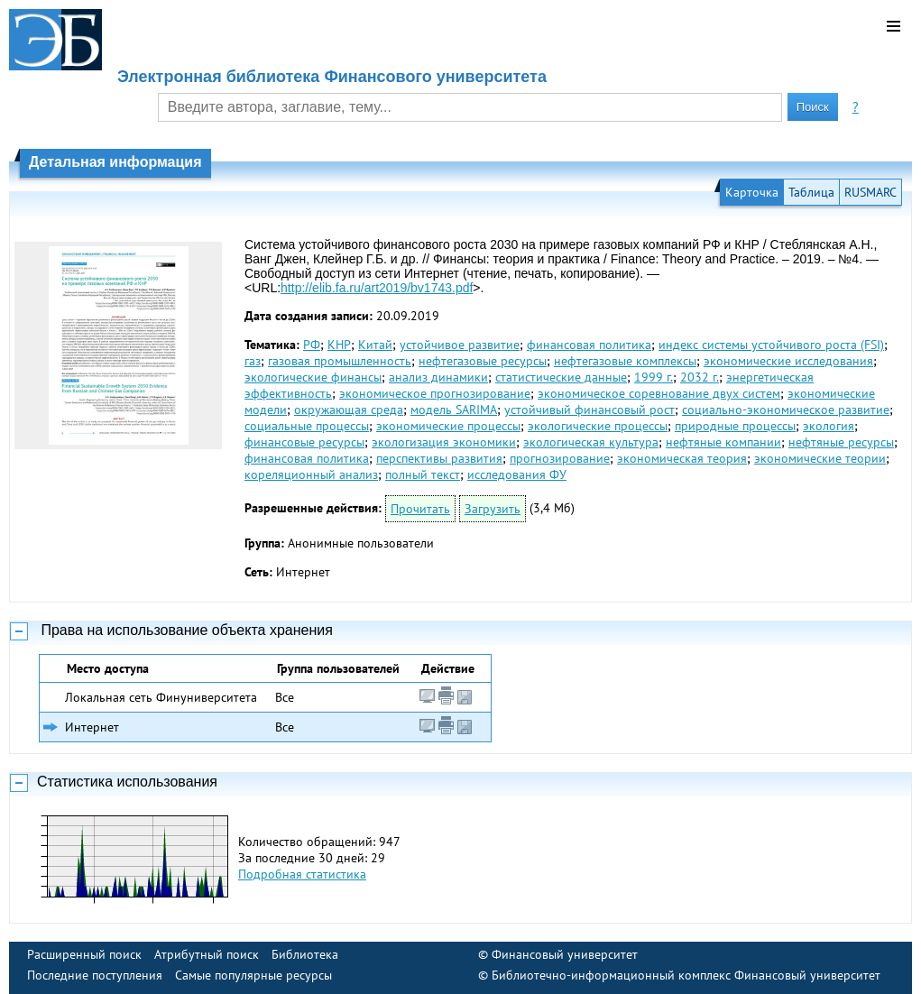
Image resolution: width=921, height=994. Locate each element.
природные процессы (735, 426)
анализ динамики (438, 377)
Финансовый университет (565, 954)
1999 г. (653, 377)
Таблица (811, 192)
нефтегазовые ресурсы (483, 361)
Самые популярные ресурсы (253, 975)
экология (828, 426)
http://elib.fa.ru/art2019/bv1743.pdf (377, 288)
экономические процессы (448, 426)
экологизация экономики (444, 442)
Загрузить (492, 509)
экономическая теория (682, 458)
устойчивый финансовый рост (589, 409)
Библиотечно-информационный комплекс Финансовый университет (686, 975)
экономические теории (820, 458)
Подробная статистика (302, 874)
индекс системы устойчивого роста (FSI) (771, 344)
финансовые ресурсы (304, 442)
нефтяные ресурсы (841, 442)
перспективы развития (439, 458)
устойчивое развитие (460, 344)
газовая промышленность (339, 361)
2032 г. (699, 377)
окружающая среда (348, 409)
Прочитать (420, 509)
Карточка (751, 192)
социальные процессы (306, 426)
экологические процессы (598, 426)
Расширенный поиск (84, 954)
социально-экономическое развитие (785, 409)
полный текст (422, 474)
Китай (375, 344)
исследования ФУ (516, 474)
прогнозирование (560, 458)
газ (252, 361)
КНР (339, 344)
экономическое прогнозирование (434, 393)
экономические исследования (788, 361)
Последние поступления (94, 975)
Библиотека (305, 954)
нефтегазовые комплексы (625, 361)
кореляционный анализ (311, 474)
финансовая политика (589, 344)
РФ (311, 344)
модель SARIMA (453, 409)
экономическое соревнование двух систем (659, 393)
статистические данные (561, 377)
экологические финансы (313, 377)
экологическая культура (591, 442)
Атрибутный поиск (206, 954)
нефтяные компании (723, 442)
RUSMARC (870, 192)
